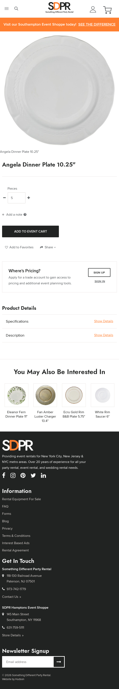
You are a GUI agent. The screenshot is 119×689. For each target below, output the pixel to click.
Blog (5, 521)
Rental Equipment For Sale (21, 499)
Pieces (12, 188)
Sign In (100, 281)
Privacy (7, 528)
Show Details (103, 321)
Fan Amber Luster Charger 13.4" (45, 416)
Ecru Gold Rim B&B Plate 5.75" (74, 414)
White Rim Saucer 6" (102, 414)
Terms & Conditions (16, 535)
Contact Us (11, 596)
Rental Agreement (15, 550)
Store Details (13, 635)
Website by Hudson (13, 679)
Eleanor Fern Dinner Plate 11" (16, 414)
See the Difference (96, 24)
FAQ (5, 506)
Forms (6, 513)
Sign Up (99, 272)
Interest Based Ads (15, 543)
